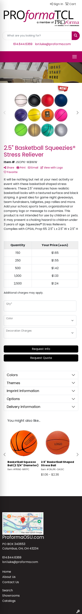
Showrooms (11, 595)
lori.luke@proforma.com (53, 44)
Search (7, 590)
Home (6, 571)
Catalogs (9, 601)
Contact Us (10, 582)
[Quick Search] (37, 35)
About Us (9, 577)
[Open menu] (74, 56)
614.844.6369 (22, 44)
